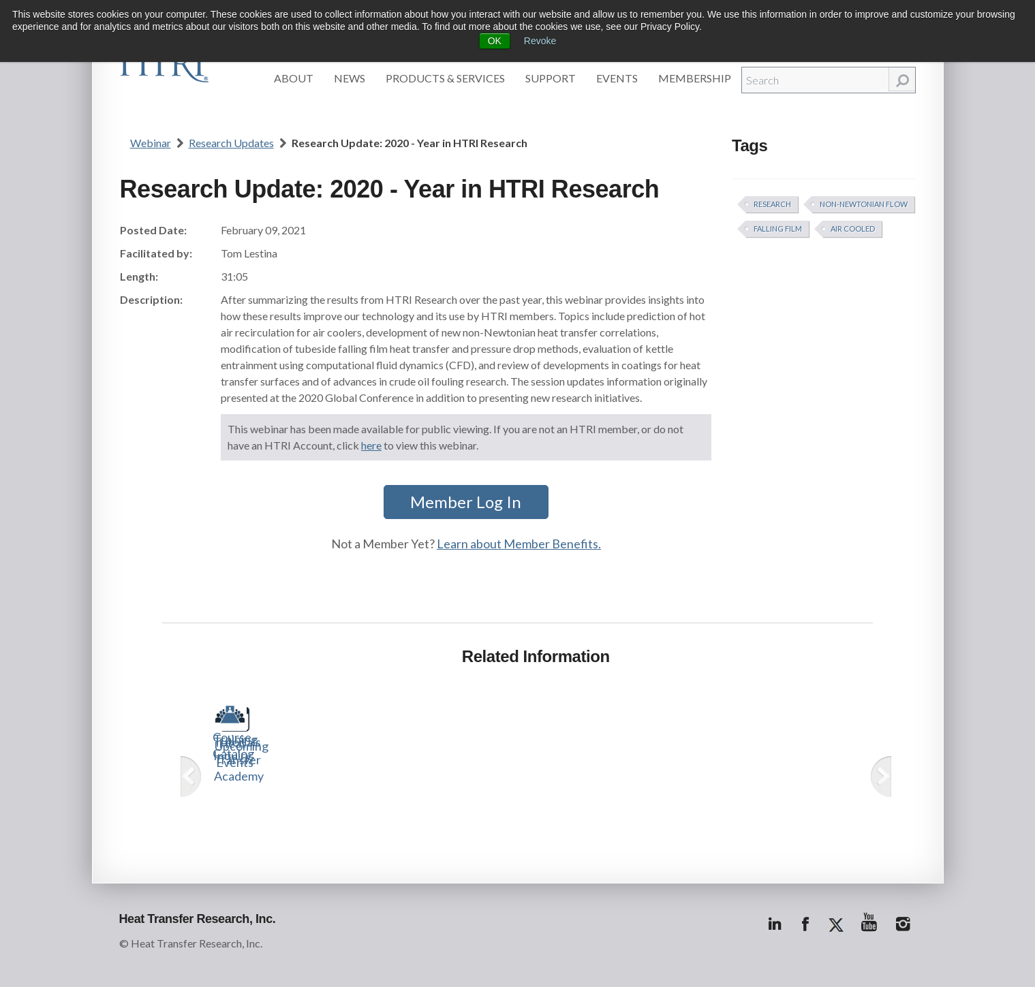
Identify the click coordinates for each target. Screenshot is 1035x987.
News (349, 78)
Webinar (150, 142)
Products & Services (445, 78)
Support (550, 78)
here (371, 445)
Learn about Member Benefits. (519, 543)
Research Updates (231, 142)
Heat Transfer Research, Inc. (197, 919)
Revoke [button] (540, 40)
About (293, 78)
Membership (694, 78)
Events (617, 78)
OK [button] (494, 40)
